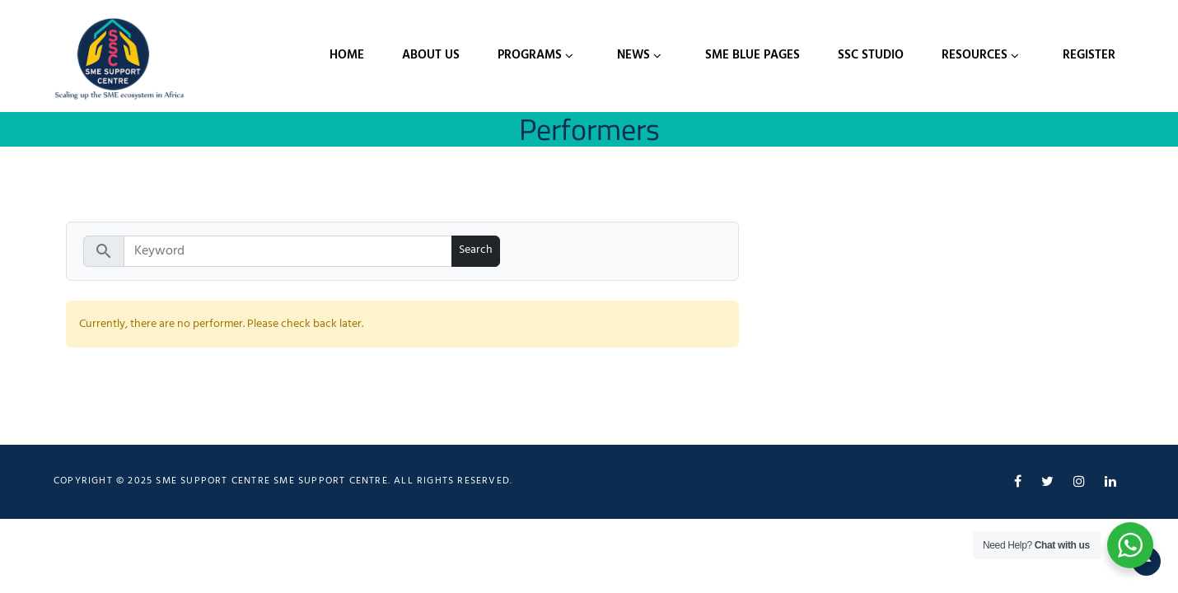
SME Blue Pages (752, 55)
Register (1089, 55)
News (633, 55)
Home (347, 55)
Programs (530, 55)
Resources (974, 55)
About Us (431, 55)
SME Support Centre (330, 481)
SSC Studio (871, 55)
